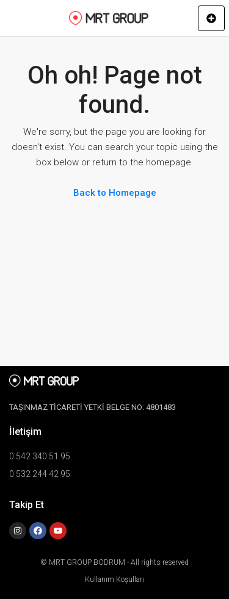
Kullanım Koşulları (114, 579)
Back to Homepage (114, 192)
